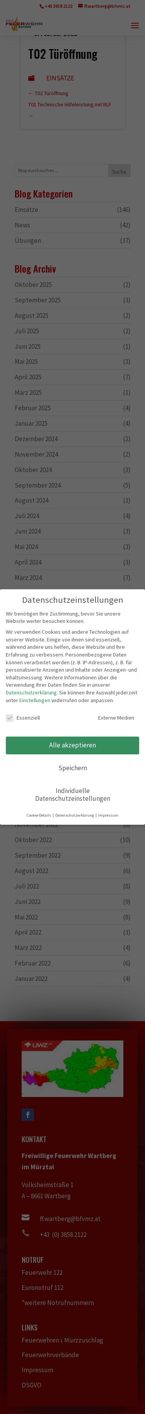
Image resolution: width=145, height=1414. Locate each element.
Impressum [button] (108, 814)
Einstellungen (35, 701)
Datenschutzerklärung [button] (75, 814)
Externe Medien (110, 718)
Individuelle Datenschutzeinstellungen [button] (72, 794)
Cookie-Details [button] (39, 814)
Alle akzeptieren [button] (72, 745)
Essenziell (24, 718)
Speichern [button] (72, 768)
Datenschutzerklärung (32, 693)
